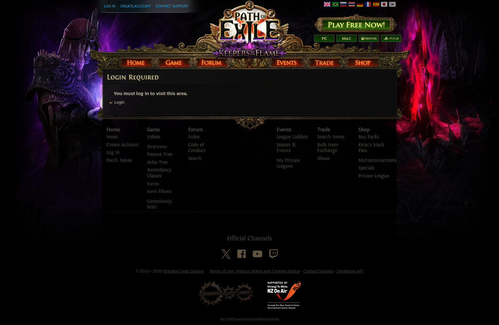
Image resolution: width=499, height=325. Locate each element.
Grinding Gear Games (183, 271)
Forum (195, 130)
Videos (153, 137)
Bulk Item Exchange (327, 148)
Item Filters (159, 191)
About (323, 158)
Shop (363, 130)
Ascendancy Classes (159, 173)
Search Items (330, 137)
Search (195, 158)
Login (119, 102)
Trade (323, 130)
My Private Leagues (288, 163)
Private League (373, 176)
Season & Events (286, 148)
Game (153, 130)
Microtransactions (377, 160)
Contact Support (172, 6)
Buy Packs (368, 137)
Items (153, 184)
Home (113, 130)
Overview (157, 146)
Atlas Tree (157, 162)
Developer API (350, 271)
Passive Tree (159, 154)
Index (194, 137)
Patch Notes (119, 160)
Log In (110, 6)
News (112, 137)
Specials (366, 168)
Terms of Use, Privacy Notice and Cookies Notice (254, 271)
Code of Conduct (197, 148)
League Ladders (292, 137)
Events (284, 130)
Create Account (135, 6)
